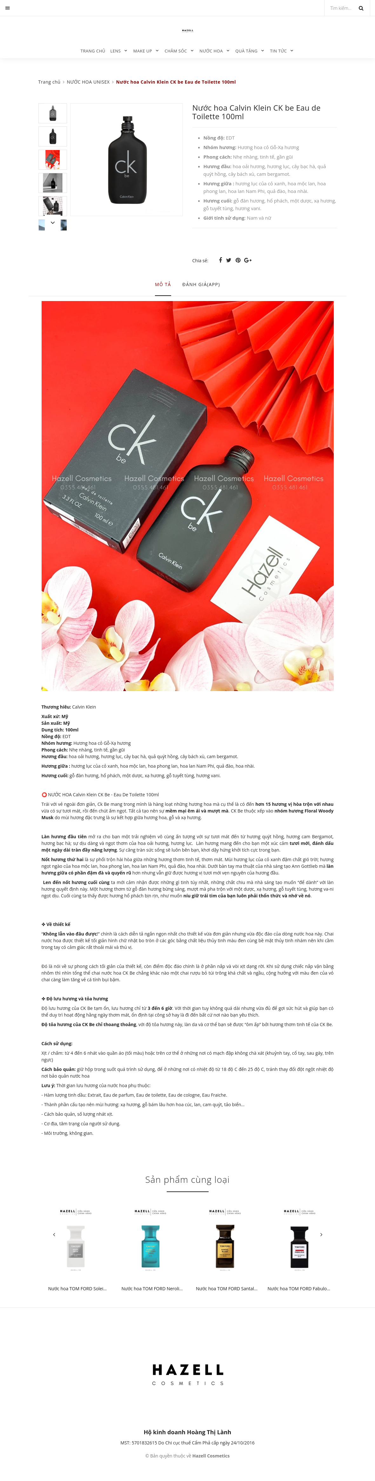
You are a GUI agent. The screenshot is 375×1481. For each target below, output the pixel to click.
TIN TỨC (278, 51)
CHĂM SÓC (175, 51)
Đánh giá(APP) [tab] (201, 284)
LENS (115, 51)
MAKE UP (142, 51)
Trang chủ (93, 51)
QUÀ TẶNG (246, 51)
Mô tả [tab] (163, 284)
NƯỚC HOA (211, 51)
